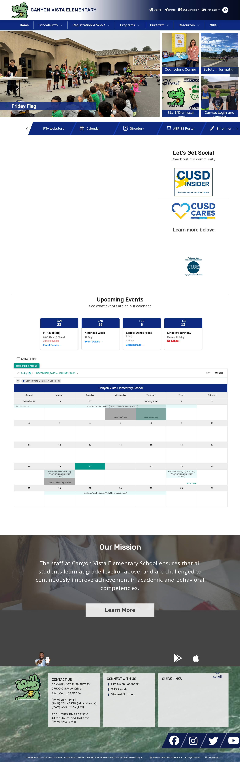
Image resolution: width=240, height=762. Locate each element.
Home (24, 25)
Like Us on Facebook (125, 684)
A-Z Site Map (212, 757)
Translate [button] (212, 9)
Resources (189, 25)
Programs (130, 25)
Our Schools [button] (190, 9)
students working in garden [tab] (116, 111)
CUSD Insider (120, 689)
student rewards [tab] (148, 111)
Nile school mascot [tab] (153, 111)
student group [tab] (134, 111)
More (215, 25)
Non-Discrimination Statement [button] (166, 757)
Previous (10, 72)
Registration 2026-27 (91, 25)
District (158, 9)
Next (149, 72)
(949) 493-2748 (64, 721)
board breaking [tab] (107, 111)
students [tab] (139, 111)
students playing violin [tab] (143, 111)
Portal (172, 9)
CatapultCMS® (121, 757)
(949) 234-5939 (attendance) (74, 703)
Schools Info (51, 25)
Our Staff (159, 25)
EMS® (133, 757)
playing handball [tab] (125, 111)
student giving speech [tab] (130, 111)
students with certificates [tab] (120, 111)
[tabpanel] (80, 74)
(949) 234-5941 (64, 699)
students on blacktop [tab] (111, 111)
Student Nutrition (123, 694)
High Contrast (194, 757)
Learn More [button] (120, 610)
